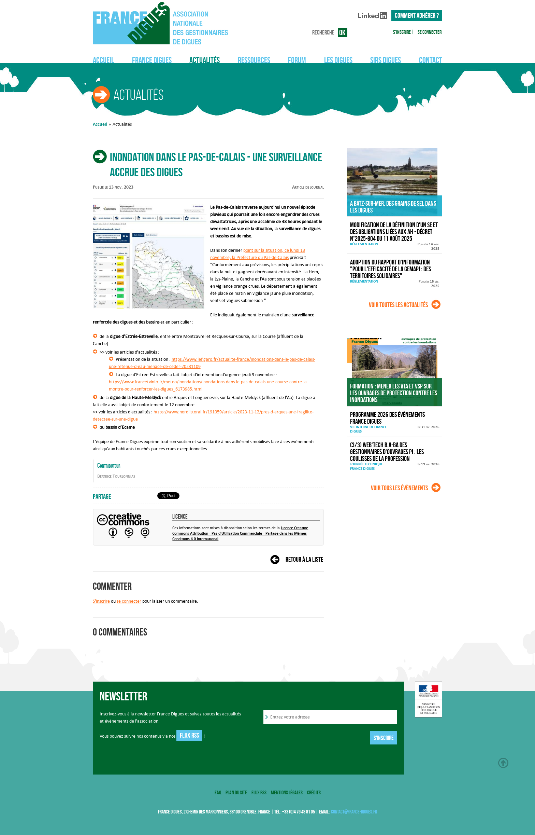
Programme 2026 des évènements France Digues (387, 418)
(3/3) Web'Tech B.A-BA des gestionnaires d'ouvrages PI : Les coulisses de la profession (387, 451)
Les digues (338, 60)
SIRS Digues (385, 60)
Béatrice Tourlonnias (116, 476)
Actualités (204, 60)
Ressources (254, 60)
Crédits (314, 792)
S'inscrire (402, 32)
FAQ (218, 792)
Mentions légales (287, 792)
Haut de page (503, 763)
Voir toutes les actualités (398, 305)
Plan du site (236, 792)
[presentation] (315, 738)
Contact (430, 60)
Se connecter (430, 32)
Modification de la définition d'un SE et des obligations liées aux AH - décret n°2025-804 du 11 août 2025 (394, 231)
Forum (297, 60)
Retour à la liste (304, 559)
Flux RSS (189, 735)
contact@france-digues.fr (354, 812)
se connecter (129, 601)
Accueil (103, 60)
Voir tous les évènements (399, 488)
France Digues (152, 60)
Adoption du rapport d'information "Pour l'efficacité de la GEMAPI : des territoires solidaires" (390, 269)
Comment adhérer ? (417, 15)
